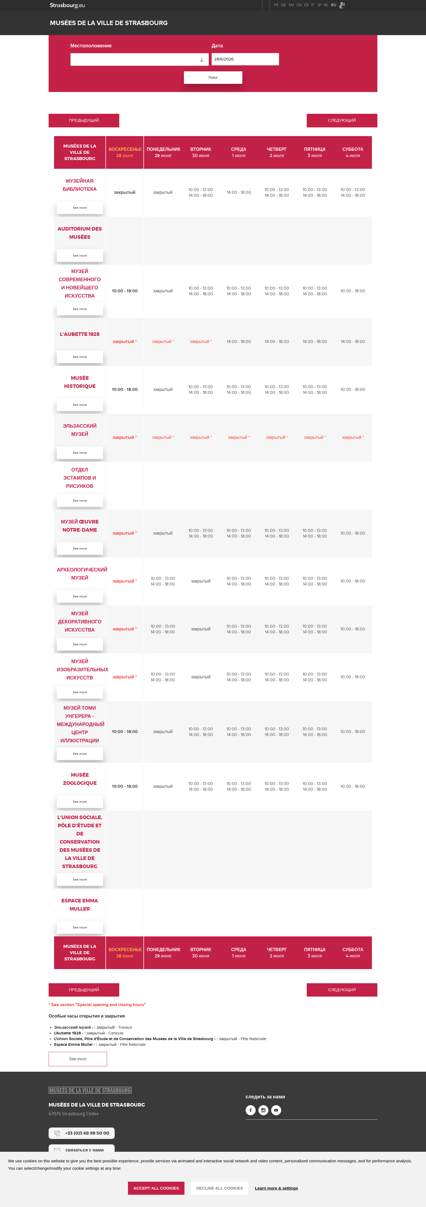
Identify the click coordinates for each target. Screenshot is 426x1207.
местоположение (91, 46)
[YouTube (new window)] (276, 1126)
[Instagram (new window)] (263, 1126)
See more (80, 208)
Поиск (213, 77)
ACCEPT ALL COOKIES (156, 1188)
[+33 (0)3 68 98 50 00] (82, 1149)
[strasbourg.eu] (67, 5)
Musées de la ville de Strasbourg (109, 23)
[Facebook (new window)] (251, 1126)
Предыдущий (84, 121)
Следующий (342, 121)
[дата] (245, 59)
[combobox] (140, 59)
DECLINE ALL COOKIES (219, 1188)
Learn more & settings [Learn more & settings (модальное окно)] (276, 1188)
